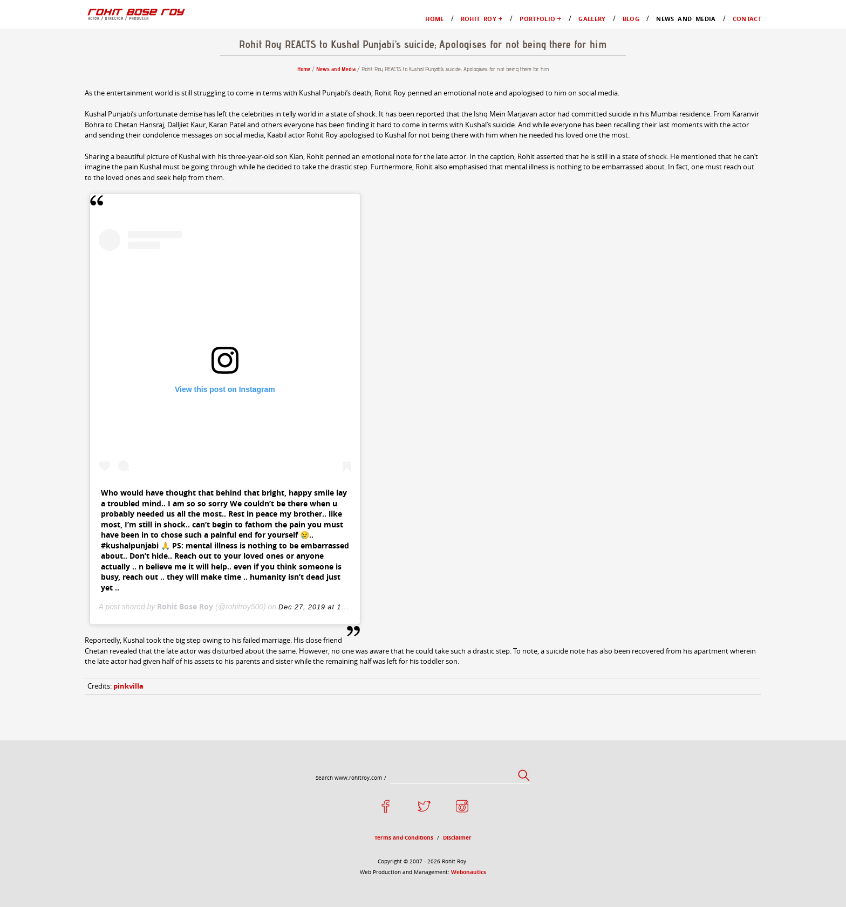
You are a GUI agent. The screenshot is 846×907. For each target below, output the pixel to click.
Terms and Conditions (64, 833)
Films (57, 106)
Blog (34, 144)
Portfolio (41, 96)
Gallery (39, 135)
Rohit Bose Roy (98, 689)
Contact (39, 164)
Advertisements (74, 125)
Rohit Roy (44, 57)
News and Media (55, 154)
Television (65, 115)
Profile (59, 67)
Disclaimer (45, 843)
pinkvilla (49, 747)
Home (36, 47)
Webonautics (148, 871)
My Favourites (72, 86)
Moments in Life (76, 76)
